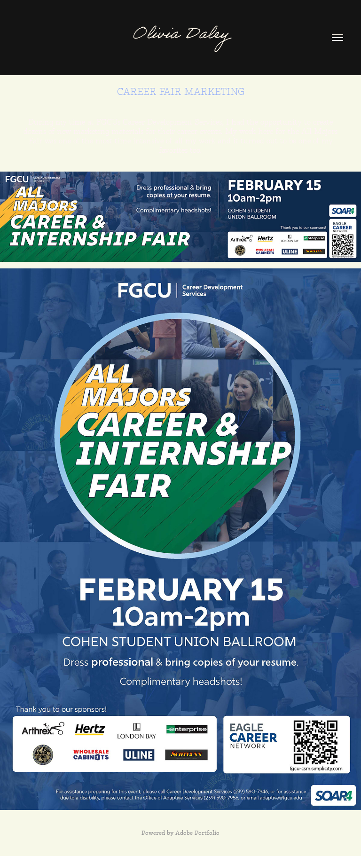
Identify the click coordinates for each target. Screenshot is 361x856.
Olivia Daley (180, 36)
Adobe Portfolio (197, 833)
